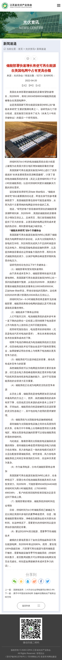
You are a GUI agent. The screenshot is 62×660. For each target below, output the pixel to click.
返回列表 (31, 606)
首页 (20, 49)
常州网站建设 (51, 657)
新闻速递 (41, 49)
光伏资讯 (30, 49)
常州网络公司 (34, 657)
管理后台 (40, 653)
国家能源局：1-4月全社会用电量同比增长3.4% (34, 590)
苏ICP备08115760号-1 (16, 657)
